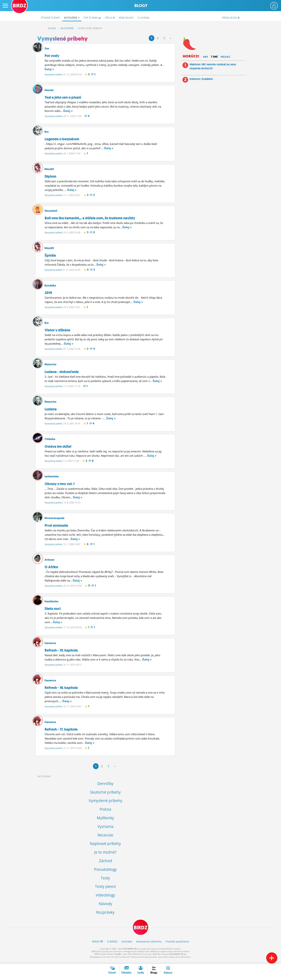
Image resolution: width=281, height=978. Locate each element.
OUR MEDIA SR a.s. (131, 952)
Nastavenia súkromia (148, 945)
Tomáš (118, 957)
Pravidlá (177, 945)
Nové (50, 17)
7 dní (214, 56)
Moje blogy (126, 17)
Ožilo (110, 17)
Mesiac (225, 56)
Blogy (140, 5)
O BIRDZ (112, 945)
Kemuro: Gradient (201, 79)
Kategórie (72, 17)
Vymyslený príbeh (53, 74)
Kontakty (127, 945)
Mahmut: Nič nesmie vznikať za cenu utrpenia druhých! (213, 66)
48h (205, 56)
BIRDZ (42, 28)
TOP (92, 17)
